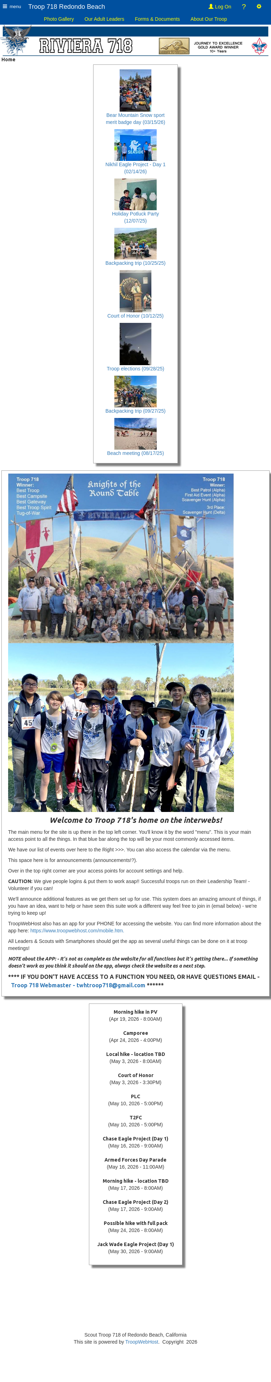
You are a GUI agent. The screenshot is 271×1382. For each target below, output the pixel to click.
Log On (220, 7)
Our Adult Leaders (104, 19)
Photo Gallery (59, 19)
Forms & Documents (157, 19)
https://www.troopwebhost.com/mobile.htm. (77, 930)
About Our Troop (209, 19)
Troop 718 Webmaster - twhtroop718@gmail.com (78, 985)
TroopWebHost (141, 1342)
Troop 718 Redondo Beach (66, 6)
